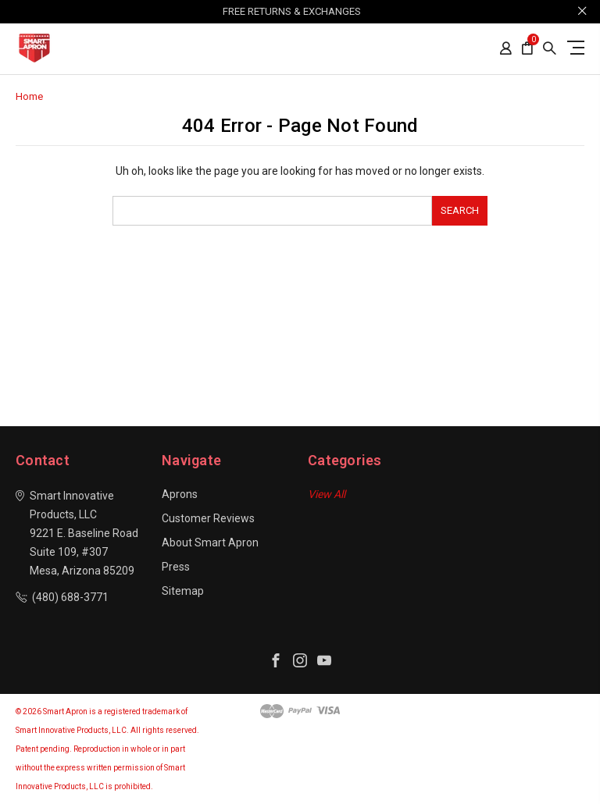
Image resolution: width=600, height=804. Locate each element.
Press (176, 566)
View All (326, 494)
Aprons (180, 494)
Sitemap (183, 591)
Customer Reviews (208, 518)
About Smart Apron (210, 542)
